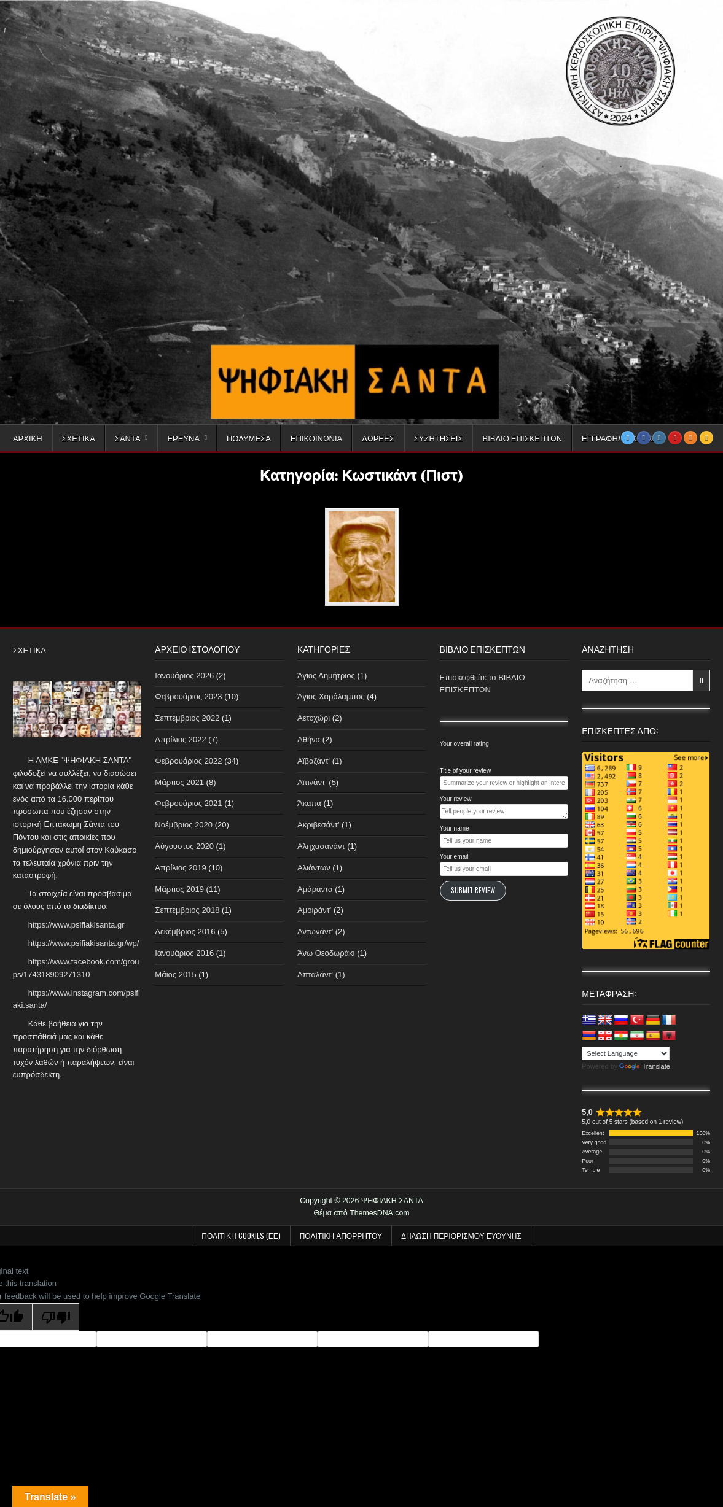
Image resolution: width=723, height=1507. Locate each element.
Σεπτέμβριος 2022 (187, 718)
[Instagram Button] (659, 437)
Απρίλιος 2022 (180, 739)
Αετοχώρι (313, 718)
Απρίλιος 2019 (180, 867)
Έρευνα (183, 438)
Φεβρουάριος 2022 (188, 760)
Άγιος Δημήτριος (326, 675)
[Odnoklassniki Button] (690, 437)
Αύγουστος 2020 (184, 846)
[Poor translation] (56, 1317)
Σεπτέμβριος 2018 (187, 910)
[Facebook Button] (644, 437)
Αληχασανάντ (321, 846)
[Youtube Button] (675, 437)
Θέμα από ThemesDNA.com (361, 1213)
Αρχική (27, 438)
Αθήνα (308, 739)
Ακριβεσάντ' (318, 824)
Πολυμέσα (249, 438)
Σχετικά (78, 438)
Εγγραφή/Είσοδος (618, 438)
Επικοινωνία (316, 438)
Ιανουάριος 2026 (184, 675)
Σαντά (128, 438)
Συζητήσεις (438, 438)
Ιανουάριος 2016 (184, 953)
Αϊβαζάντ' (313, 760)
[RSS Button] (706, 437)
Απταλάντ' (315, 974)
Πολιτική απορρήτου (341, 1235)
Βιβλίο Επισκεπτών (522, 438)
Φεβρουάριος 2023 (188, 696)
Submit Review (473, 890)
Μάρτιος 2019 (179, 889)
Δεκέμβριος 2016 (185, 931)
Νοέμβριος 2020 (184, 824)
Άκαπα (309, 803)
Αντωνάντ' (315, 931)
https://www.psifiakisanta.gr (76, 924)
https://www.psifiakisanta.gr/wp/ (83, 943)
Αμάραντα (315, 889)
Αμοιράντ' (314, 910)
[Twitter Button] (628, 437)
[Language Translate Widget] (626, 1053)
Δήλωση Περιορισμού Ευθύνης (461, 1235)
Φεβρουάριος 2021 (188, 803)
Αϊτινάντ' (312, 782)
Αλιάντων (313, 867)
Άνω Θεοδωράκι (326, 953)
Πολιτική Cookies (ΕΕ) (240, 1235)
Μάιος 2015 (175, 974)
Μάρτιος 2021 (179, 782)
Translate (644, 1066)
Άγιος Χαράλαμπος (331, 696)
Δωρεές (378, 438)
